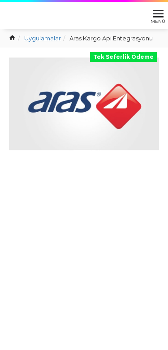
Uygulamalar (42, 38)
